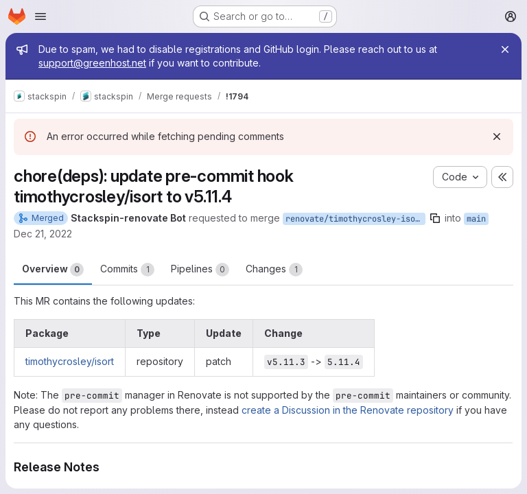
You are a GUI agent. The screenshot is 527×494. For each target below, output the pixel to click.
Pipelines (200, 270)
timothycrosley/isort (69, 361)
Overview (53, 270)
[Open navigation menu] (40, 16)
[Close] (505, 49)
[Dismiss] (497, 136)
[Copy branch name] (435, 218)
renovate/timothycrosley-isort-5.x (355, 218)
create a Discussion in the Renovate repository (348, 410)
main (476, 218)
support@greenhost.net (92, 63)
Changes (274, 270)
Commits (127, 270)
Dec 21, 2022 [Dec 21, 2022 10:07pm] (43, 233)
